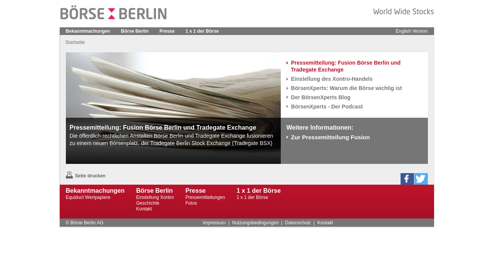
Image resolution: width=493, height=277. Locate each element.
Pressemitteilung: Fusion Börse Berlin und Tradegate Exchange (346, 66)
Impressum (214, 222)
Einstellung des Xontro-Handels (332, 79)
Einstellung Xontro (155, 197)
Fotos (191, 203)
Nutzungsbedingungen (255, 222)
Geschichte (147, 203)
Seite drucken (86, 176)
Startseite (75, 42)
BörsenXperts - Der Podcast (327, 106)
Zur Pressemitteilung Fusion (330, 137)
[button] (407, 179)
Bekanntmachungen (88, 31)
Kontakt (144, 209)
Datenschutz (298, 222)
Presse (167, 31)
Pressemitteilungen (205, 197)
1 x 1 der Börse (202, 31)
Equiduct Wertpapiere (88, 197)
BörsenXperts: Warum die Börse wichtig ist (346, 88)
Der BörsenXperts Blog (320, 97)
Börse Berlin (135, 31)
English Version (412, 31)
